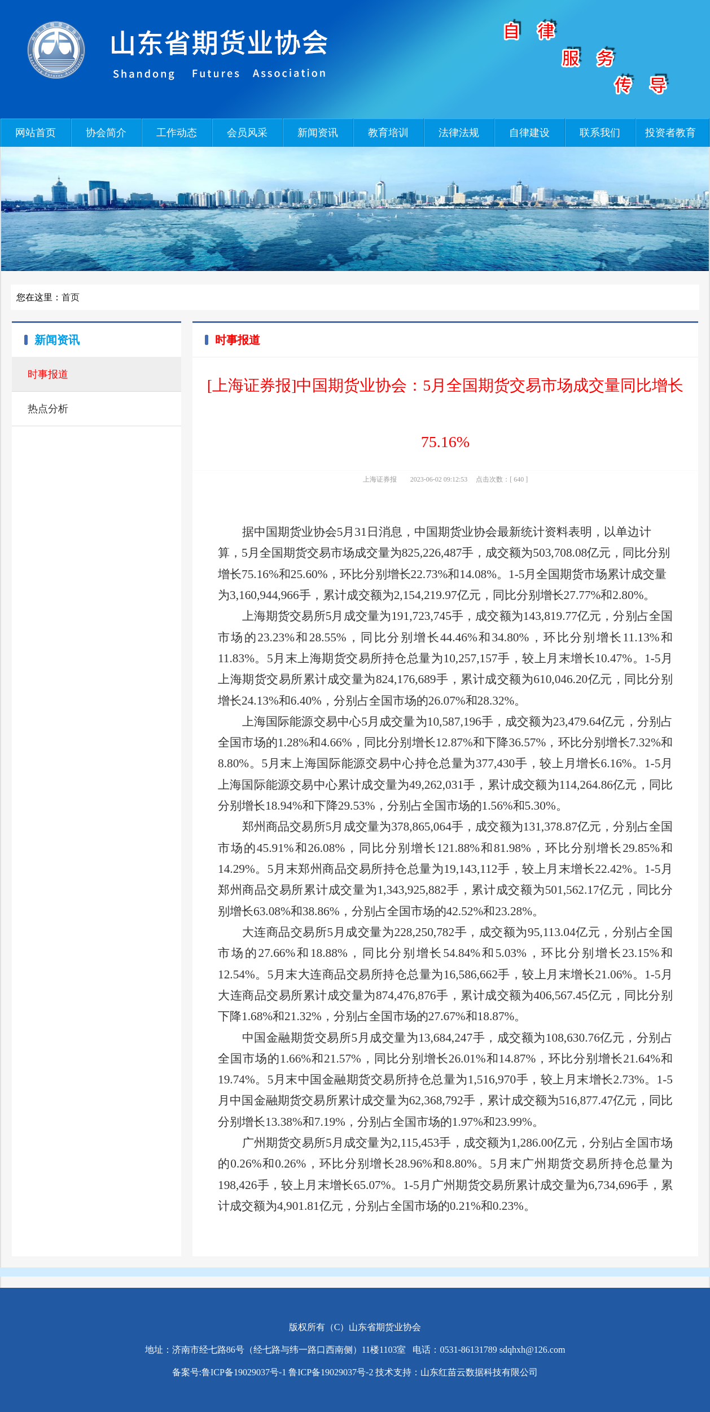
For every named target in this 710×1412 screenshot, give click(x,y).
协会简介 (106, 132)
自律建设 (529, 132)
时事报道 (48, 374)
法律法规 (459, 132)
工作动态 (176, 132)
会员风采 (247, 132)
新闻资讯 (317, 132)
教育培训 (388, 132)
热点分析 (48, 408)
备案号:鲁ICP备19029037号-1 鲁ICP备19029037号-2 (273, 1372)
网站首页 (35, 132)
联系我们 (600, 132)
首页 (71, 297)
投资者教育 (670, 132)
